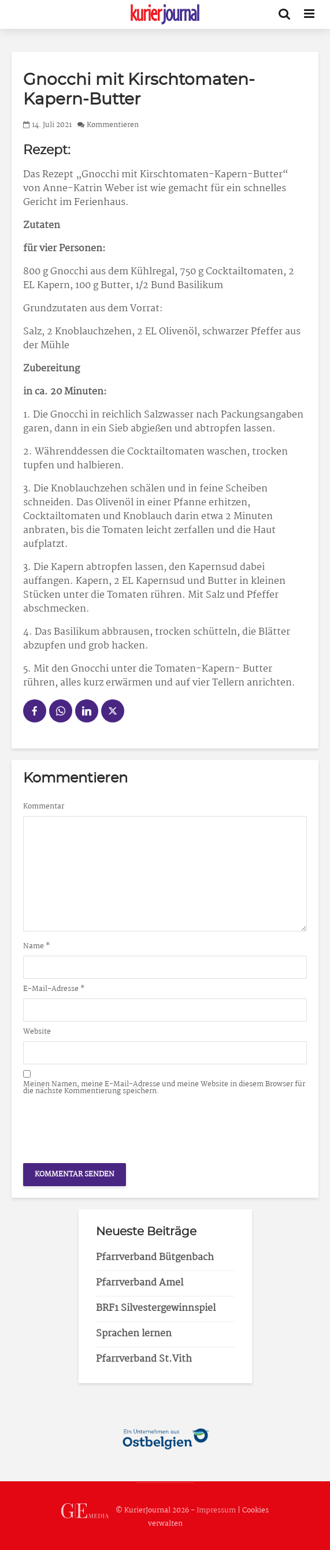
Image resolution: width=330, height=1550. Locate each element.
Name (36, 946)
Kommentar (43, 806)
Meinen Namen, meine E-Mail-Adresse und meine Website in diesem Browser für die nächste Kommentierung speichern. (164, 1088)
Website (37, 1032)
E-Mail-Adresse (54, 989)
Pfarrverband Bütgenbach (155, 1257)
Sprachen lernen (134, 1334)
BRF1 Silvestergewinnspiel (156, 1308)
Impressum (216, 1511)
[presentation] (111, 1126)
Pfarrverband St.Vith (144, 1359)
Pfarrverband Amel (139, 1283)
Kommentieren (113, 125)
